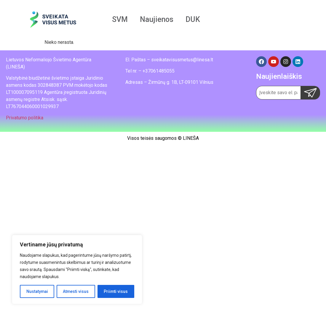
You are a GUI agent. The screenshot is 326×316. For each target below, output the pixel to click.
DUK (193, 19)
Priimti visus (116, 291)
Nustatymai (37, 291)
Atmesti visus (76, 291)
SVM (120, 19)
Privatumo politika (24, 118)
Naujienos (156, 19)
